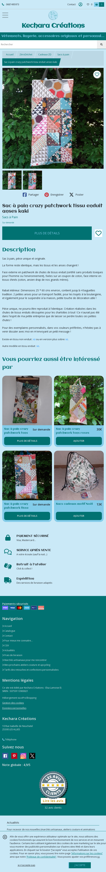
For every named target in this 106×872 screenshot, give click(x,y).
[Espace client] (80, 4)
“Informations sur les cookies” (87, 853)
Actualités (8, 650)
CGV (5, 645)
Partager (31, 194)
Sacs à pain (63, 54)
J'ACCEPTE (80, 865)
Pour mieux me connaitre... (17, 640)
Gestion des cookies (13, 702)
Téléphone (9, 739)
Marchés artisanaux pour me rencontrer (24, 660)
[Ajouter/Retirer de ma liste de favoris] (98, 233)
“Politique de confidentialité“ (41, 856)
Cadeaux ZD (44, 54)
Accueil (10, 54)
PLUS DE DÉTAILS (47, 233)
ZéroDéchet (26, 54)
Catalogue (8, 630)
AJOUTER (78, 440)
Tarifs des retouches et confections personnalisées (30, 669)
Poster (76, 194)
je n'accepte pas (26, 865)
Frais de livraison (12, 655)
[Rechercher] (101, 44)
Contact (71, 4)
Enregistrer (54, 194)
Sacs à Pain (10, 217)
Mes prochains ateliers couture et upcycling (26, 664)
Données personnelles (14, 708)
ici (34, 339)
